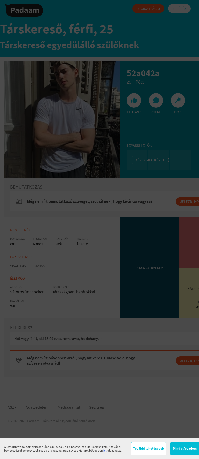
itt (105, 451)
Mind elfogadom (185, 448)
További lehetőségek (148, 448)
